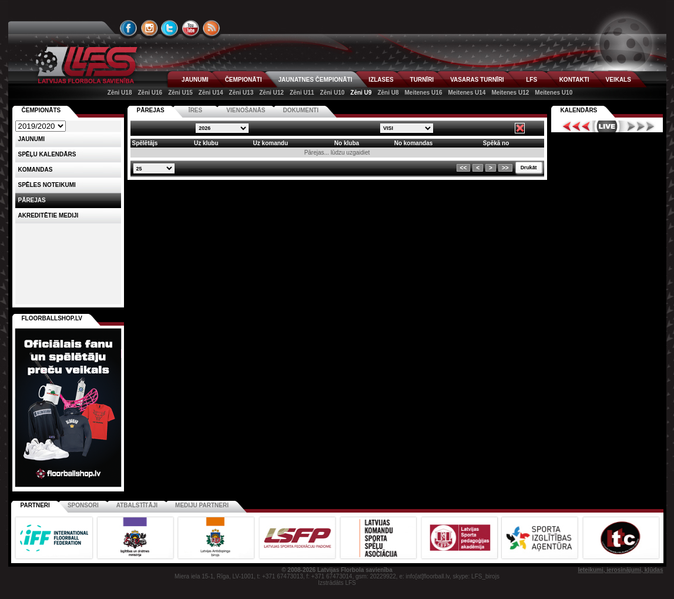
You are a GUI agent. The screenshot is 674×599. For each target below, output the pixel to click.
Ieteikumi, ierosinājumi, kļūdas (620, 570)
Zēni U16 (150, 92)
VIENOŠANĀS (245, 110)
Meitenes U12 (510, 92)
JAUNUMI (195, 79)
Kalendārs (579, 110)
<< (463, 168)
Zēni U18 (120, 92)
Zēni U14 (211, 92)
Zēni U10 (332, 92)
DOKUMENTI (300, 110)
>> (505, 168)
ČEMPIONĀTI (243, 79)
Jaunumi (31, 139)
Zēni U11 (302, 92)
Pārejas (32, 200)
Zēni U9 (360, 92)
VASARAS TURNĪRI (477, 79)
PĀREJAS (151, 110)
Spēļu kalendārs (47, 154)
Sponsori (83, 505)
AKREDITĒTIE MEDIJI (48, 215)
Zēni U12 (271, 92)
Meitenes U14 (466, 92)
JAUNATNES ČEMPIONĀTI (315, 79)
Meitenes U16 (423, 92)
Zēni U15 (180, 92)
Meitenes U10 (553, 92)
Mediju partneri (202, 505)
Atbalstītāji (136, 505)
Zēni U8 (387, 92)
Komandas (35, 169)
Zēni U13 (241, 92)
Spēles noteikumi (47, 185)
